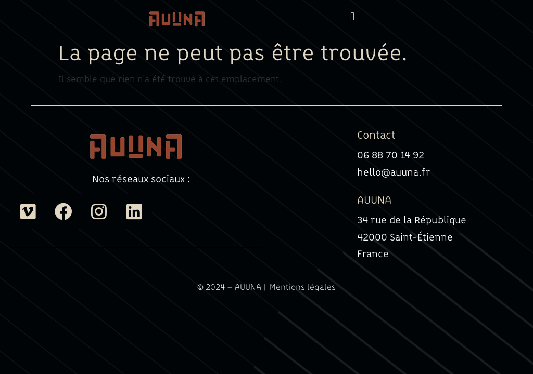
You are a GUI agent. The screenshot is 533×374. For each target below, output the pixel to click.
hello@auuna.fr (393, 172)
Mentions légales (303, 286)
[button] (352, 16)
